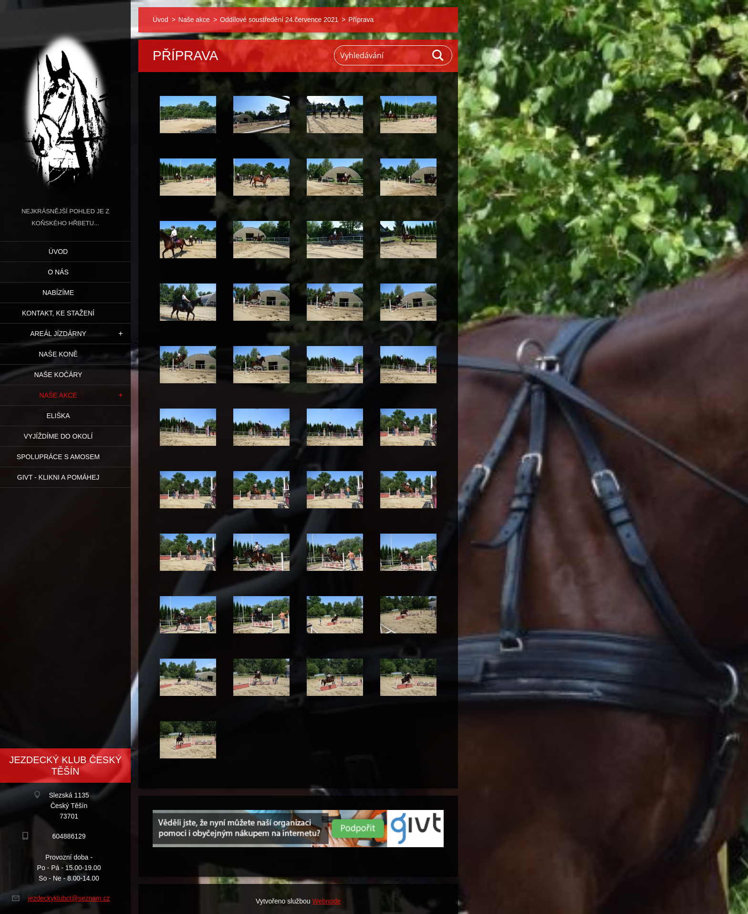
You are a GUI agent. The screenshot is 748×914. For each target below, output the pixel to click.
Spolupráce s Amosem (58, 457)
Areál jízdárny (58, 333)
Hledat (438, 55)
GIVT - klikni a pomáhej (58, 477)
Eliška (58, 416)
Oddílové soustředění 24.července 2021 (279, 19)
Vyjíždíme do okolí (58, 436)
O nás (58, 272)
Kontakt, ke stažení (58, 313)
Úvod (58, 251)
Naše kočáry (58, 374)
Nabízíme (58, 292)
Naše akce (58, 395)
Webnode (326, 901)
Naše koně (58, 354)
